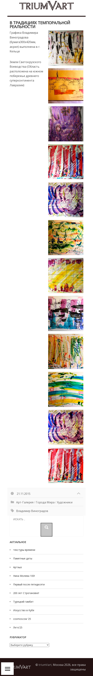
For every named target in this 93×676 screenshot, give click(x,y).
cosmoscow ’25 (22, 619)
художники (64, 502)
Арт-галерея (24, 502)
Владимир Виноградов (32, 511)
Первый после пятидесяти (29, 584)
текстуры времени (24, 549)
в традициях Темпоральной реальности (40, 24)
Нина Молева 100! (24, 575)
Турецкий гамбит (23, 601)
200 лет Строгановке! (26, 593)
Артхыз (17, 567)
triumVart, (45, 665)
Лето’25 (17, 627)
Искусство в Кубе (23, 610)
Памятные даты (22, 558)
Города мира (45, 502)
